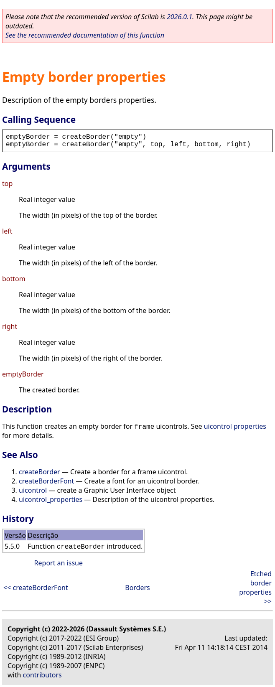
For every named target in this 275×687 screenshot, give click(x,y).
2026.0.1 (179, 16)
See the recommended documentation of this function (84, 35)
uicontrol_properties (50, 499)
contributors (42, 674)
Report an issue (58, 562)
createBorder (39, 471)
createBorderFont (46, 481)
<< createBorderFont (35, 587)
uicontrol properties (235, 426)
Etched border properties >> (255, 587)
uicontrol (33, 490)
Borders (137, 587)
